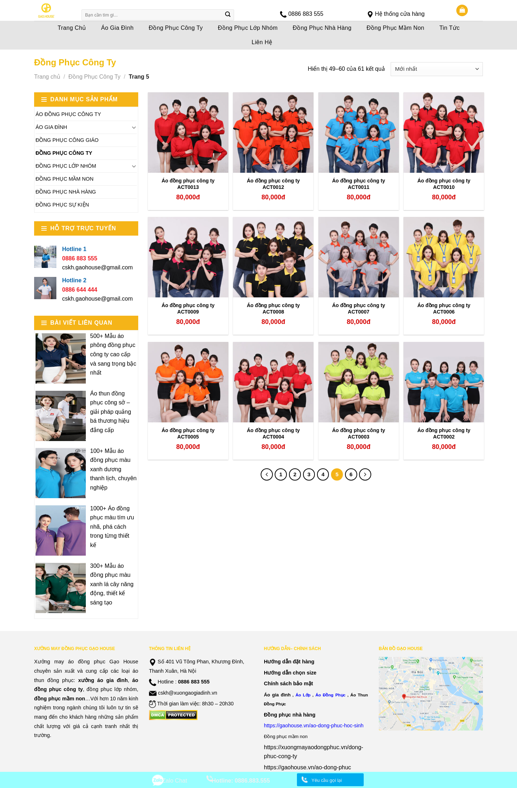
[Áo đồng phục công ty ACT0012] (273, 132)
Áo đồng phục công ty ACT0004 (273, 433)
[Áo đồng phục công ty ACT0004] (273, 382)
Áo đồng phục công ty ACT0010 (443, 184)
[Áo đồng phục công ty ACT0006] (444, 257)
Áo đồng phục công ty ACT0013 (188, 184)
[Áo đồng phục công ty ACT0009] (188, 257)
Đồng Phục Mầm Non (395, 28)
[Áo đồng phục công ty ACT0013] (188, 132)
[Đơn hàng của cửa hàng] (437, 69)
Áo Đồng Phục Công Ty (68, 114)
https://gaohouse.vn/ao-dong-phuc (307, 767)
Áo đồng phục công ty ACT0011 (358, 184)
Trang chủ (47, 77)
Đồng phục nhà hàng (290, 715)
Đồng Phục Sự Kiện (62, 205)
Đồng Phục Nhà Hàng (322, 28)
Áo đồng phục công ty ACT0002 (443, 433)
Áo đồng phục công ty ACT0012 (273, 184)
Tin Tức (449, 28)
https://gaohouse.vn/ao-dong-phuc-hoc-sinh (314, 725)
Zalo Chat (174, 781)
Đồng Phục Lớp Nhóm (248, 28)
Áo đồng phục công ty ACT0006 (443, 308)
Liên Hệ (262, 42)
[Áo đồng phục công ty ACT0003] (358, 382)
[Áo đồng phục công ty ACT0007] (358, 257)
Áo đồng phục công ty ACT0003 (358, 433)
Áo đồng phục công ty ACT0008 (273, 308)
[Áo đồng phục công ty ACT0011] (358, 132)
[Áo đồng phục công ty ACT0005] (188, 382)
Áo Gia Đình (117, 28)
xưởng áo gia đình (103, 680)
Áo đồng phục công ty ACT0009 (188, 308)
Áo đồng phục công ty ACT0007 (358, 308)
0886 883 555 (305, 14)
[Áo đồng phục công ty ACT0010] (444, 132)
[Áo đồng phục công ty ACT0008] (273, 257)
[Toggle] (134, 127)
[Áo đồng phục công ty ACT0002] (444, 382)
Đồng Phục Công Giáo (67, 140)
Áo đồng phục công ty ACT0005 (188, 433)
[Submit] (228, 15)
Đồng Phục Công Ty (176, 28)
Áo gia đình (277, 694)
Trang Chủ (72, 28)
